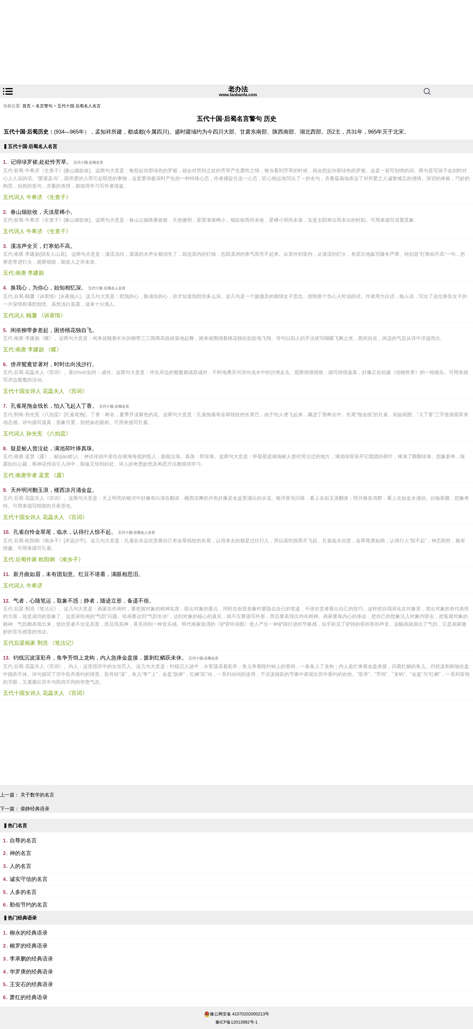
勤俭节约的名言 (29, 905)
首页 (26, 105)
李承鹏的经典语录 (31, 959)
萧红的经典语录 (29, 997)
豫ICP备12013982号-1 (236, 1022)
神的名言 (20, 853)
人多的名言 (23, 892)
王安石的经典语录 (31, 984)
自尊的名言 (23, 840)
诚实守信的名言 (29, 879)
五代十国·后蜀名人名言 (79, 105)
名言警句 (44, 105)
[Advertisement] (181, 42)
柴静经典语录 (35, 808)
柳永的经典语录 (29, 933)
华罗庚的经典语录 (31, 972)
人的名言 (20, 866)
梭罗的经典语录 (29, 946)
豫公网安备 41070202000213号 (239, 1014)
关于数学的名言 (37, 794)
